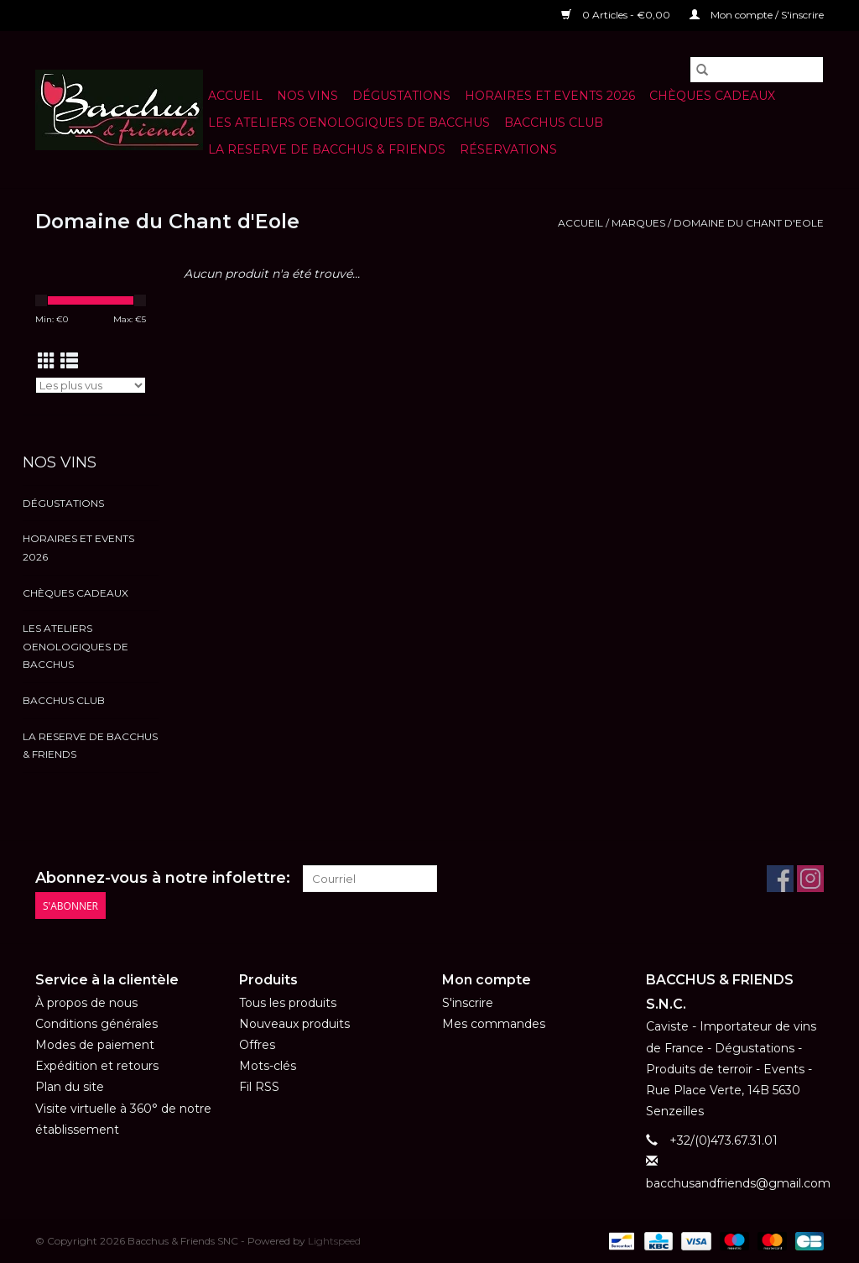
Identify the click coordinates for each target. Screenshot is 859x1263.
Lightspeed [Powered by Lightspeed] (334, 1240)
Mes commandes (493, 1023)
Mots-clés (267, 1065)
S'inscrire (467, 1002)
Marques (638, 223)
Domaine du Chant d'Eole (749, 223)
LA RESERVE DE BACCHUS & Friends (326, 149)
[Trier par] (90, 385)
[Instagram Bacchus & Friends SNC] (810, 878)
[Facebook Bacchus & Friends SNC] (780, 878)
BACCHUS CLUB (553, 122)
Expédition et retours (97, 1065)
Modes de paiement (94, 1044)
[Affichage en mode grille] (46, 361)
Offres (257, 1044)
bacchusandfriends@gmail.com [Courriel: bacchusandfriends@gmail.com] (738, 1183)
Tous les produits (287, 1002)
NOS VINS (307, 95)
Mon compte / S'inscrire (757, 14)
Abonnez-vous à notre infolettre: (162, 878)
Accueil (235, 95)
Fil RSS (259, 1086)
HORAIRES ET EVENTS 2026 (550, 95)
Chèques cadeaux (712, 95)
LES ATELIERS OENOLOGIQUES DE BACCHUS (349, 122)
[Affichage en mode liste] (69, 361)
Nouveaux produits (294, 1023)
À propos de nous (86, 1002)
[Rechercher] (757, 69)
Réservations (508, 149)
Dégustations (401, 95)
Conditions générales (96, 1023)
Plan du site (69, 1086)
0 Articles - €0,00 (617, 14)
